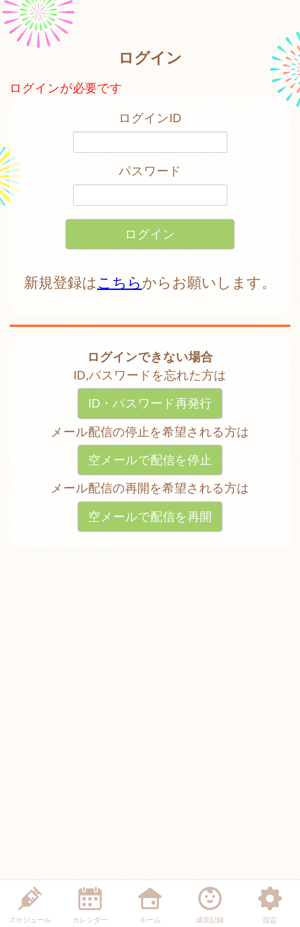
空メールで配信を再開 (150, 516)
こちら (119, 282)
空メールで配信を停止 (150, 460)
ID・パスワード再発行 (150, 403)
